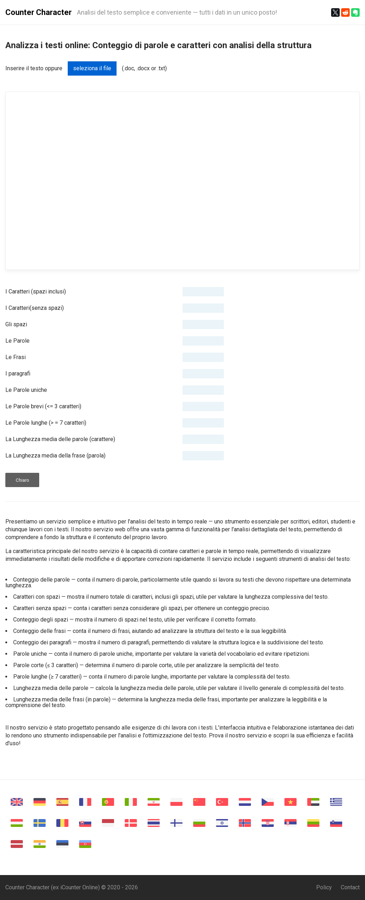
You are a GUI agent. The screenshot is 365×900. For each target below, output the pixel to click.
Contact (350, 887)
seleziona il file (92, 68)
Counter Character (38, 12)
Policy (324, 887)
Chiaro (22, 480)
